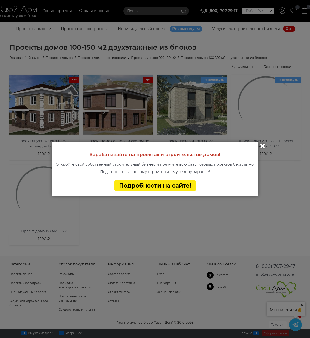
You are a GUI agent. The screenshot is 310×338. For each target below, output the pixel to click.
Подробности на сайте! (155, 185)
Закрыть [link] (262, 145)
